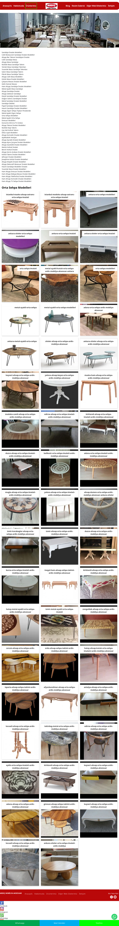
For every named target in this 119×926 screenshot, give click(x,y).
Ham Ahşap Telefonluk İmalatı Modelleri (17, 175)
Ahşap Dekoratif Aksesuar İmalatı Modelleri (18, 163)
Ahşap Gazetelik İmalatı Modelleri (14, 143)
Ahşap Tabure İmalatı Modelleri (14, 124)
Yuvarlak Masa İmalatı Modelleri (14, 168)
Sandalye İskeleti (8, 102)
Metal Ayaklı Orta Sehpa (11, 117)
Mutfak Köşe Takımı (9, 126)
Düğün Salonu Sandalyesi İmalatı (14, 97)
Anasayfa (28, 892)
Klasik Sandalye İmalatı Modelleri (14, 95)
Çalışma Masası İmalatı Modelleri (14, 80)
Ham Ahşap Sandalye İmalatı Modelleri (16, 85)
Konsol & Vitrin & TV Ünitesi (12, 121)
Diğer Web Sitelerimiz (67, 892)
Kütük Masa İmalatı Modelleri (13, 78)
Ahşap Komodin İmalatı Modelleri (14, 134)
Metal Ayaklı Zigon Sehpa (11, 112)
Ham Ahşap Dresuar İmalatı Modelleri (16, 170)
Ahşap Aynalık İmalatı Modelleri (14, 138)
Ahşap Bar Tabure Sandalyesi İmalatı (16, 56)
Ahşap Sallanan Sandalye (11, 92)
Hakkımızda (39, 892)
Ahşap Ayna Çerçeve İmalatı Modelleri (16, 141)
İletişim (82, 892)
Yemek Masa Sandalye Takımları (14, 65)
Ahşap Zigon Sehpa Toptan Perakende (16, 109)
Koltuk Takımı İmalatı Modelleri (13, 153)
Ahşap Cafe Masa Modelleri (12, 75)
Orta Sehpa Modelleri (10, 114)
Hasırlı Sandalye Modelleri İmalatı (14, 165)
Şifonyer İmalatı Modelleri (11, 155)
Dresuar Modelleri (8, 119)
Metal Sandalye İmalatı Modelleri (14, 100)
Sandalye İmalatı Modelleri (12, 51)
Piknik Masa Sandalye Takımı (12, 73)
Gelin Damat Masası (9, 82)
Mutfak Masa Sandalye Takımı (13, 63)
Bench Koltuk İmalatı (10, 148)
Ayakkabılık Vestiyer (9, 136)
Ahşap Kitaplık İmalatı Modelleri (14, 160)
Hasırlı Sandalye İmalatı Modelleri (14, 107)
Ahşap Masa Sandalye (10, 61)
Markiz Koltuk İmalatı (10, 146)
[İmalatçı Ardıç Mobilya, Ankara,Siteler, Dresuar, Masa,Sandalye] (52, 6)
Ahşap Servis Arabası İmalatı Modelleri (16, 151)
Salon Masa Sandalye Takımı (12, 70)
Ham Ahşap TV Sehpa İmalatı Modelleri (16, 180)
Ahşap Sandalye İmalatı (11, 90)
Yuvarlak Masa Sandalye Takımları (14, 68)
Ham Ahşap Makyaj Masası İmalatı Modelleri (18, 172)
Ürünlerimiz (51, 892)
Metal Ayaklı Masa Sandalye (12, 87)
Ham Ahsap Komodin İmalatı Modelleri (16, 177)
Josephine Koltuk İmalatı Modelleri (15, 158)
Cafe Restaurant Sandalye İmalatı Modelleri (18, 53)
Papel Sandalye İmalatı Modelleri (14, 104)
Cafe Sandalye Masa (9, 58)
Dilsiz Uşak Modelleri (10, 131)
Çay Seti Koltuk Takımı (10, 129)
